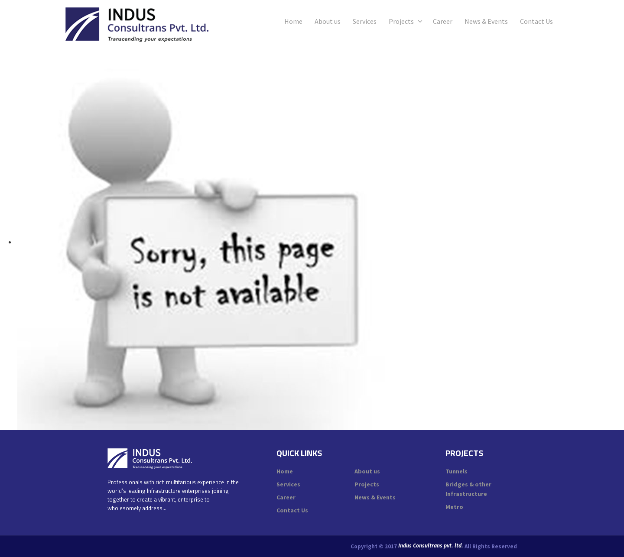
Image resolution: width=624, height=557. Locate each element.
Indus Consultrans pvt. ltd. (430, 546)
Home (293, 21)
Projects (401, 21)
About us (328, 21)
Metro (454, 507)
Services (365, 21)
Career (442, 21)
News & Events (486, 21)
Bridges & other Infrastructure (468, 489)
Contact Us (536, 21)
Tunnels (456, 471)
